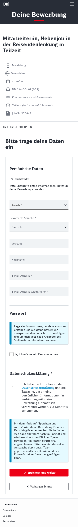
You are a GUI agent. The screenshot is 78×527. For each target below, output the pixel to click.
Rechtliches (9, 521)
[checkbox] (12, 354)
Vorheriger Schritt (41, 486)
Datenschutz (9, 510)
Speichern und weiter (42, 472)
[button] (72, 4)
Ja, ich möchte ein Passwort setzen (36, 354)
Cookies (7, 515)
